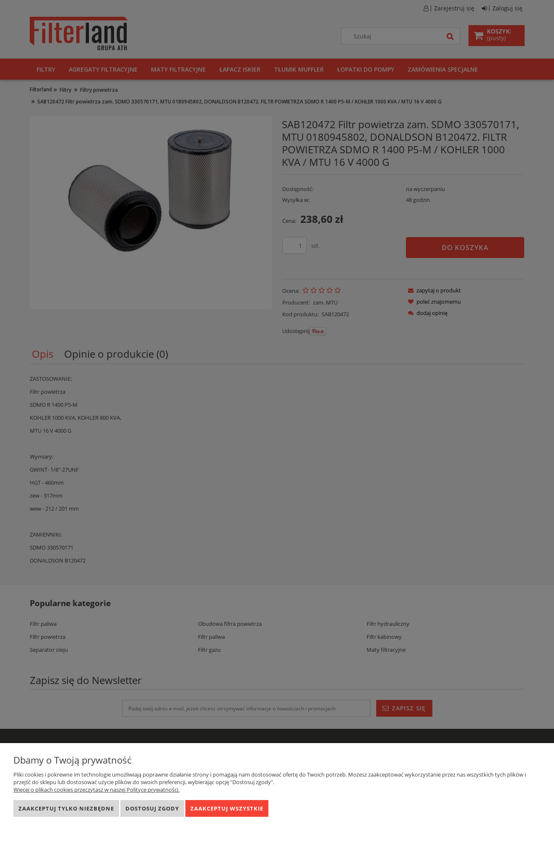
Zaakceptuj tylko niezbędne (66, 808)
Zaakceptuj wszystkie (226, 808)
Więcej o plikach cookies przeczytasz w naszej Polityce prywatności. (96, 789)
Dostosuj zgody (152, 808)
